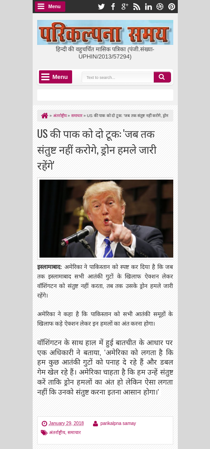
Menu (55, 6)
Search (162, 77)
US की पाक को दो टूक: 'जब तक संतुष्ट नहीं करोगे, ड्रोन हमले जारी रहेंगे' (96, 149)
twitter (101, 6)
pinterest (172, 6)
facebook (113, 6)
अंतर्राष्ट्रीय (57, 432)
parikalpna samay (118, 423)
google (125, 6)
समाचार (74, 432)
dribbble (160, 6)
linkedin (148, 6)
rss (136, 6)
